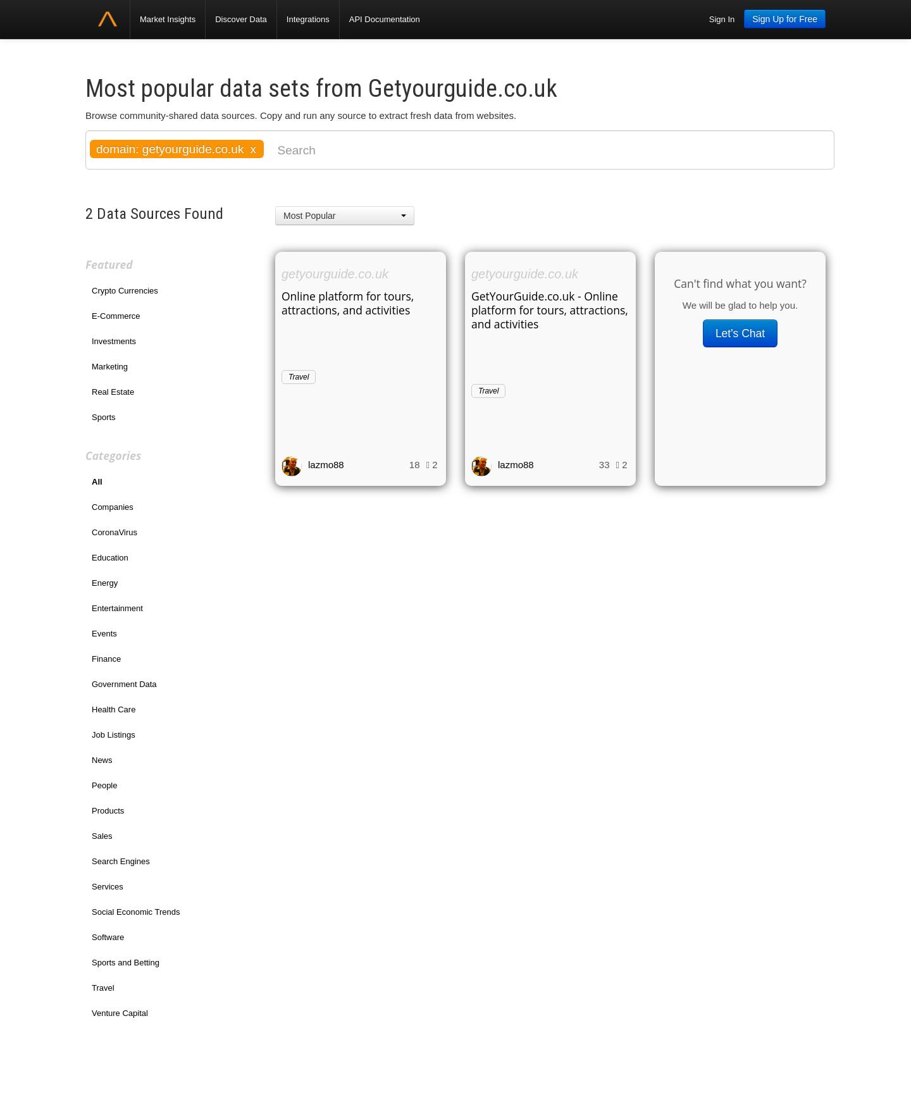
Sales (102, 836)
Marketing (110, 366)
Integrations (308, 19)
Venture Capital (120, 1013)
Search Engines (121, 861)
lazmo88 (326, 464)
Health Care (113, 709)
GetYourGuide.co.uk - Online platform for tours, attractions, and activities (549, 309)
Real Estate (113, 392)
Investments (114, 341)
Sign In (721, 19)
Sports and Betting (125, 962)
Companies (112, 507)
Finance (106, 659)
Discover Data (241, 19)
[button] (344, 215)
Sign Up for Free (784, 19)
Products (108, 810)
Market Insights (167, 19)
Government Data (124, 684)
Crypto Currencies (125, 290)
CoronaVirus (114, 532)
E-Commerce (116, 316)
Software (108, 937)
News (102, 760)
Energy (105, 583)
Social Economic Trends (136, 912)
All (97, 481)
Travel (103, 988)
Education (110, 557)
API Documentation (384, 19)
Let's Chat (740, 333)
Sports (104, 417)
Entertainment (117, 608)
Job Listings (113, 735)
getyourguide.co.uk (335, 274)
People (104, 785)
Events (104, 633)
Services (107, 886)
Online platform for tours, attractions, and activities (348, 303)
